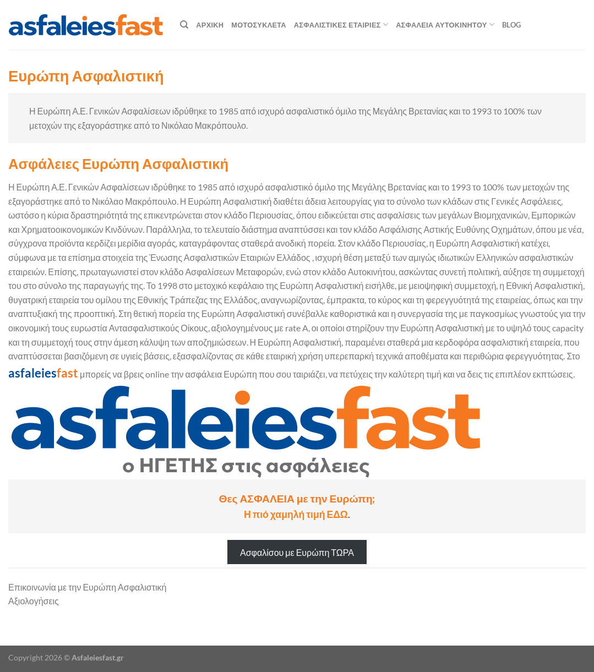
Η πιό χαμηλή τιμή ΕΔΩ (296, 514)
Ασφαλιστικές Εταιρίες (341, 24)
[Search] (184, 24)
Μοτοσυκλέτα (258, 24)
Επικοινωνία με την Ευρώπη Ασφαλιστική (87, 587)
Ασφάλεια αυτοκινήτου (445, 24)
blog (511, 24)
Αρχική (210, 24)
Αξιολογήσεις (33, 600)
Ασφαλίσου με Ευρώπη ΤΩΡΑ (297, 552)
